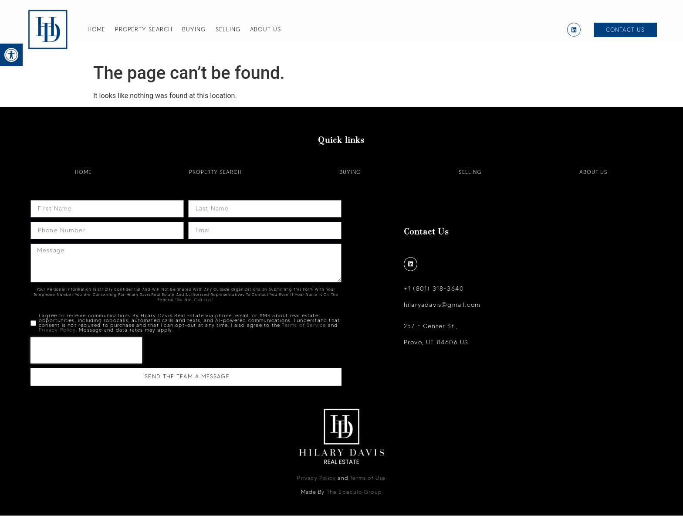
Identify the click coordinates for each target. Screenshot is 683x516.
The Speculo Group (354, 492)
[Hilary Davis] (48, 29)
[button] (11, 55)
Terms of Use (367, 478)
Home (96, 29)
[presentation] (86, 351)
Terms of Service (304, 325)
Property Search (143, 29)
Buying (194, 29)
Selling (228, 29)
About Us (265, 29)
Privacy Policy (57, 330)
